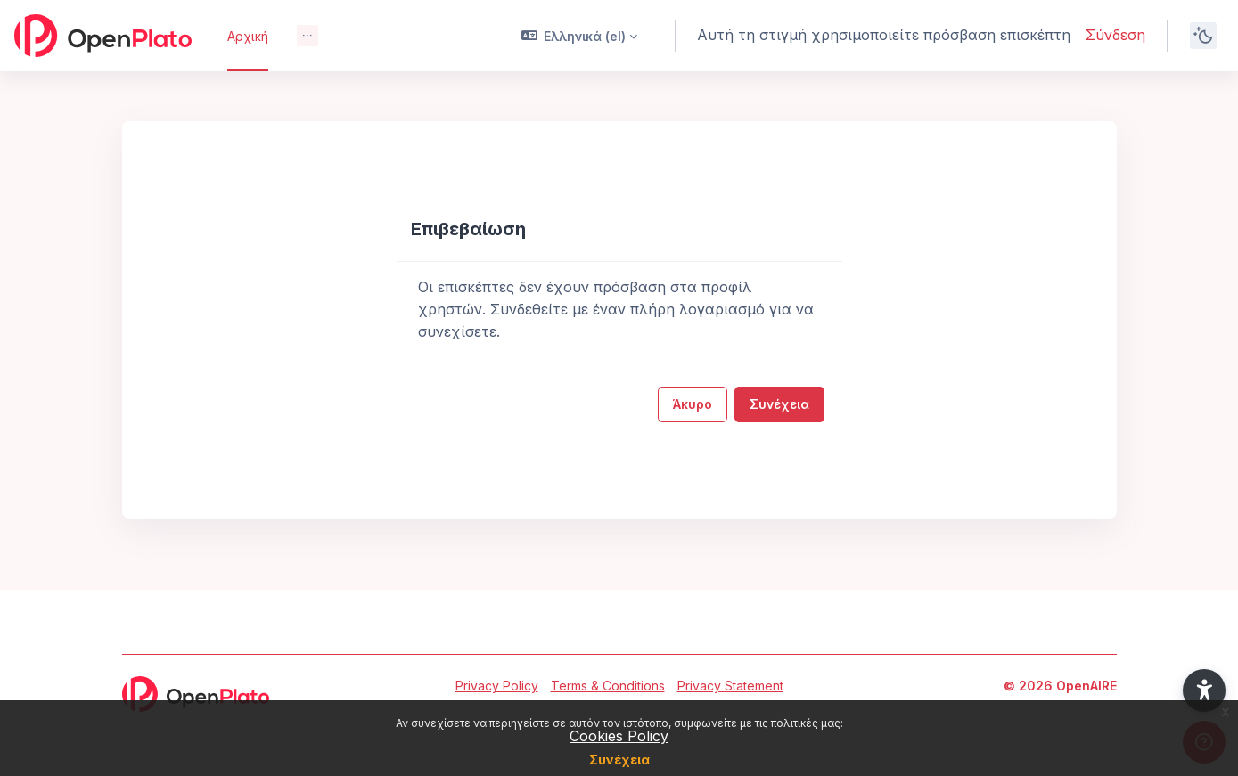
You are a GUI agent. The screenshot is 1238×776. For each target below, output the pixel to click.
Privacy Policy (496, 685)
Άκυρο (692, 404)
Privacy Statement (730, 685)
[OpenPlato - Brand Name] (103, 35)
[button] (579, 35)
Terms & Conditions (608, 685)
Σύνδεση (1115, 35)
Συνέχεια (619, 759)
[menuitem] (307, 35)
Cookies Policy (619, 736)
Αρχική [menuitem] (247, 36)
